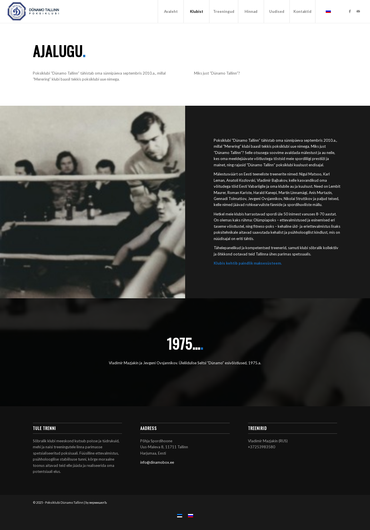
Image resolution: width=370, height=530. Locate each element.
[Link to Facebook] (349, 11)
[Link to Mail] (358, 11)
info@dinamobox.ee (157, 462)
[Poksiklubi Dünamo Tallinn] (33, 11)
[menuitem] (170, 11)
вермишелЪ (98, 502)
